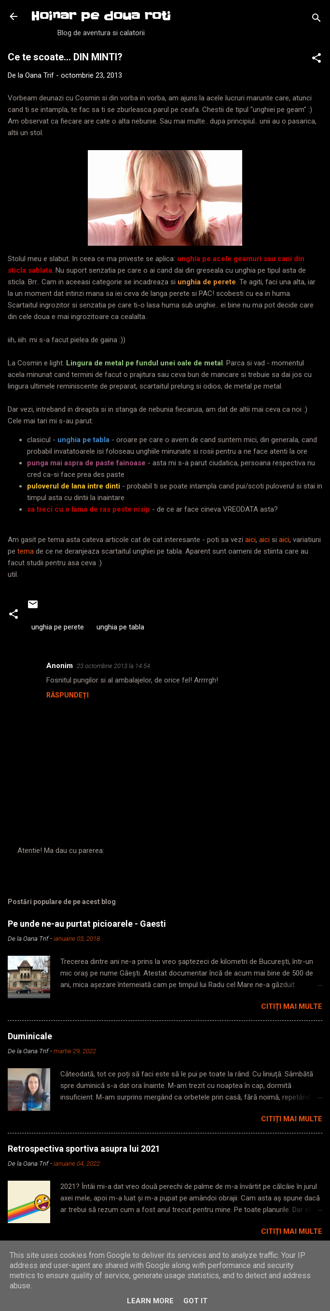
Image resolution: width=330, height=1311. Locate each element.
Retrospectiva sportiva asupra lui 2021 (84, 1149)
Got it (195, 1301)
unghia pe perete (57, 627)
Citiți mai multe (291, 1006)
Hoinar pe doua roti (101, 16)
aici (250, 539)
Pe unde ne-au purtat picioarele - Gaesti (87, 924)
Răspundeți (67, 695)
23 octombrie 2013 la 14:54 (113, 665)
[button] (316, 59)
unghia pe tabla (120, 627)
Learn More (150, 1301)
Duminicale (30, 1036)
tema (26, 551)
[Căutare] (316, 19)
